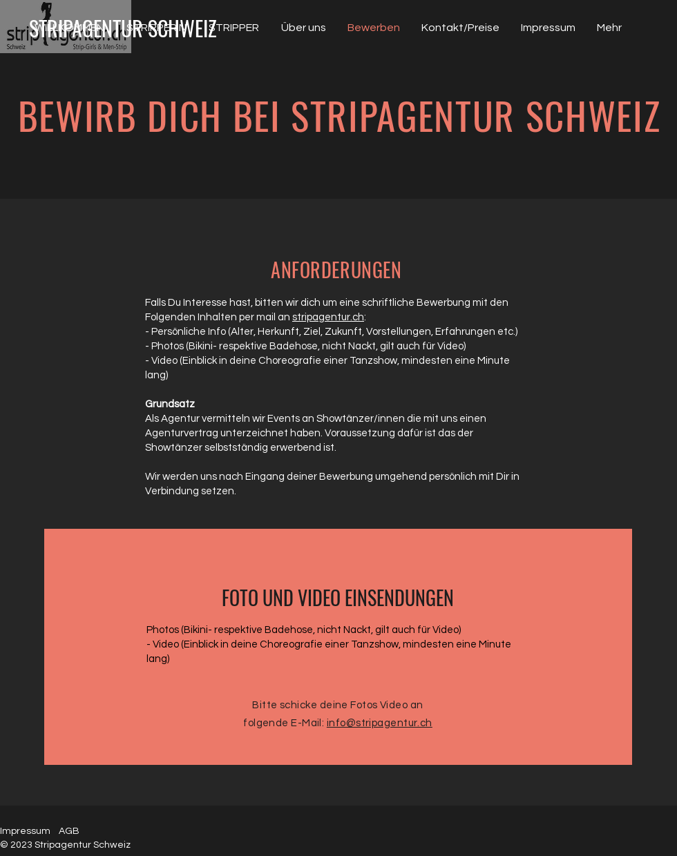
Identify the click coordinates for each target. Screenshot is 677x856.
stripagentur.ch (328, 317)
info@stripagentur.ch (379, 723)
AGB (69, 831)
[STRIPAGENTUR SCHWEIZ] (123, 28)
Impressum (25, 831)
